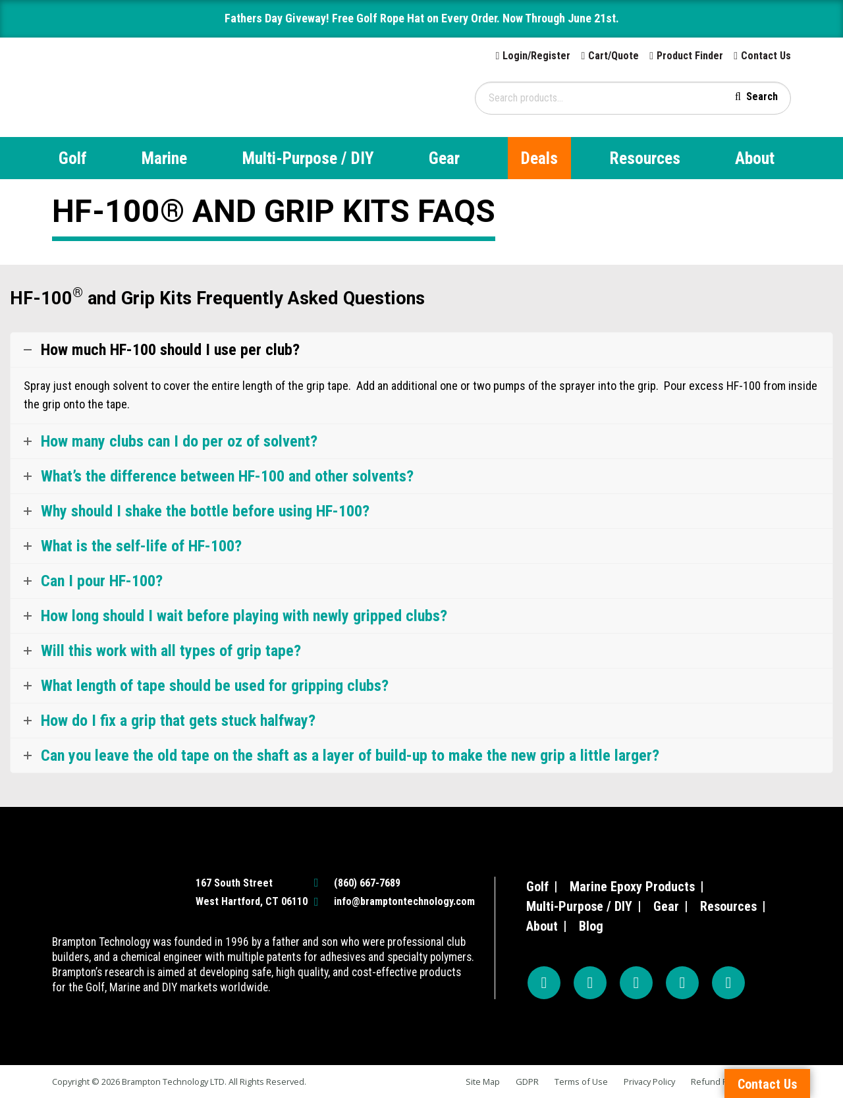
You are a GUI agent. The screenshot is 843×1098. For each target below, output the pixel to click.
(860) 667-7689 (367, 883)
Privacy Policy (649, 1081)
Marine (164, 158)
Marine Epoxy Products (632, 886)
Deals (539, 158)
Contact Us (766, 55)
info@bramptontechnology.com (404, 901)
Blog (591, 926)
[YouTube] (636, 982)
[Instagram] (590, 982)
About (755, 158)
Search (762, 96)
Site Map (483, 1081)
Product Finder (690, 55)
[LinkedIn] (728, 982)
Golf (73, 158)
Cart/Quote (613, 55)
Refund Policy (718, 1081)
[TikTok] (682, 982)
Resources (645, 158)
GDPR (527, 1081)
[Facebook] (544, 982)
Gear (444, 158)
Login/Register (536, 55)
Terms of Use (581, 1081)
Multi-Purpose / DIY (308, 158)
